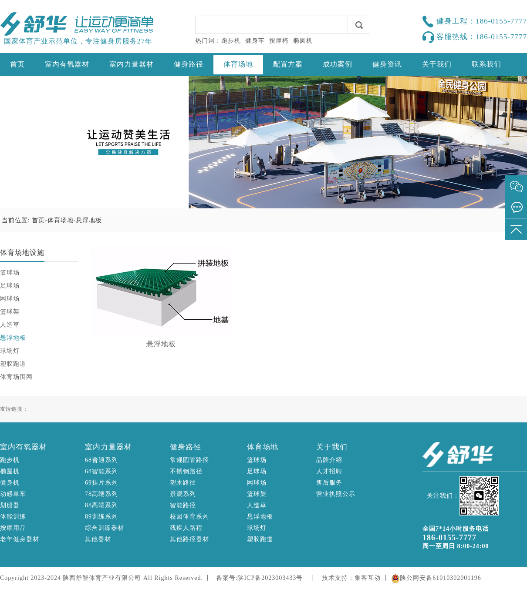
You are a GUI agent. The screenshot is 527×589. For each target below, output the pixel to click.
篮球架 (10, 311)
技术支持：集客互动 (351, 578)
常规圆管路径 (189, 460)
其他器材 (98, 539)
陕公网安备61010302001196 (440, 578)
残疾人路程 (186, 528)
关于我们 (437, 64)
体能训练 (13, 516)
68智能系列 (101, 471)
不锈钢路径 (186, 471)
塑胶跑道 (13, 364)
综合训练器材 (104, 528)
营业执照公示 (335, 494)
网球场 (10, 298)
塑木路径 (183, 482)
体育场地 (238, 64)
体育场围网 (16, 377)
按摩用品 (13, 528)
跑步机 (231, 40)
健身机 (10, 482)
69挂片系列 (101, 482)
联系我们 (486, 64)
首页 (17, 64)
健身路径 (188, 64)
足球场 (10, 285)
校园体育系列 (189, 516)
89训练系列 (101, 516)
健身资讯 (387, 64)
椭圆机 (303, 40)
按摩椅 (279, 40)
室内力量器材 (131, 64)
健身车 (255, 40)
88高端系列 (101, 505)
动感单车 (13, 494)
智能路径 (183, 505)
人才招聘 (329, 471)
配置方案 (288, 64)
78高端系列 (101, 494)
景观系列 (183, 494)
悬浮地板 (89, 220)
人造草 (10, 324)
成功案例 (337, 64)
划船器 (10, 505)
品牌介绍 (329, 460)
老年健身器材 (19, 539)
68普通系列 (101, 460)
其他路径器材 (189, 539)
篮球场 (10, 272)
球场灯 (10, 351)
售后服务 (329, 482)
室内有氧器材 (67, 64)
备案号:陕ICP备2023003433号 (259, 578)
